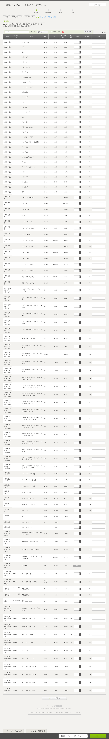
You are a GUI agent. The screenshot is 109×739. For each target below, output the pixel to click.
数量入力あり (59, 32)
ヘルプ (78, 712)
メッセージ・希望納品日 (37, 731)
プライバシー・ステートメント (64, 712)
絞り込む (88, 32)
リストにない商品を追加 (14, 731)
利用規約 (49, 712)
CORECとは (33, 712)
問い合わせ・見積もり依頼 (47, 17)
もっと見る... (54, 698)
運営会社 (41, 712)
